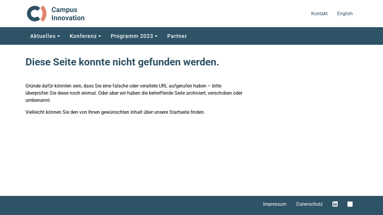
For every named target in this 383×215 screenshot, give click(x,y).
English (345, 13)
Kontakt (320, 13)
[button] (45, 35)
